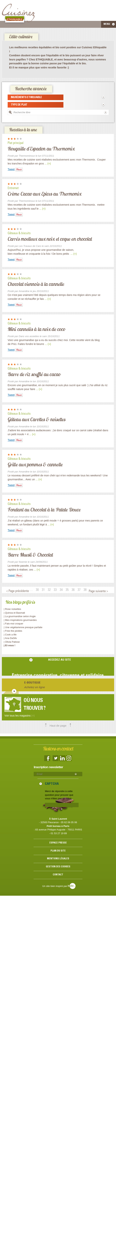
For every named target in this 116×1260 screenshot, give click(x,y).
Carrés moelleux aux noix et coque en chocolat (50, 239)
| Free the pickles (13, 630)
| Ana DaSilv (10, 638)
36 (73, 590)
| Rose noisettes (12, 609)
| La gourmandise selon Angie (20, 616)
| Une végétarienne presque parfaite (23, 627)
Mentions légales (58, 859)
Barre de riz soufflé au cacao (34, 374)
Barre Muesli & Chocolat (30, 555)
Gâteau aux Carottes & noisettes (36, 419)
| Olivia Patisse (12, 641)
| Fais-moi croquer (14, 623)
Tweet (11, 169)
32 (49, 590)
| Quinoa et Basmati (14, 612)
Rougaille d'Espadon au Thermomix (41, 148)
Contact (58, 875)
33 (55, 590)
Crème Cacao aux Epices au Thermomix (44, 194)
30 (37, 590)
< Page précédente (17, 591)
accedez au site (59, 659)
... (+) (48, 163)
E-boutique (32, 682)
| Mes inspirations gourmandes (20, 620)
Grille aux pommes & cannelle (35, 464)
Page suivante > (98, 591)
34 (61, 590)
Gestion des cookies (58, 867)
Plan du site (58, 851)
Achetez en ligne (34, 687)
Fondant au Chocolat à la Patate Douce (44, 509)
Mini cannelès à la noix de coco (36, 329)
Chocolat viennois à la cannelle (36, 284)
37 (79, 590)
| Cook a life (10, 634)
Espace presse (58, 843)
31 (43, 590)
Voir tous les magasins (19, 715)
